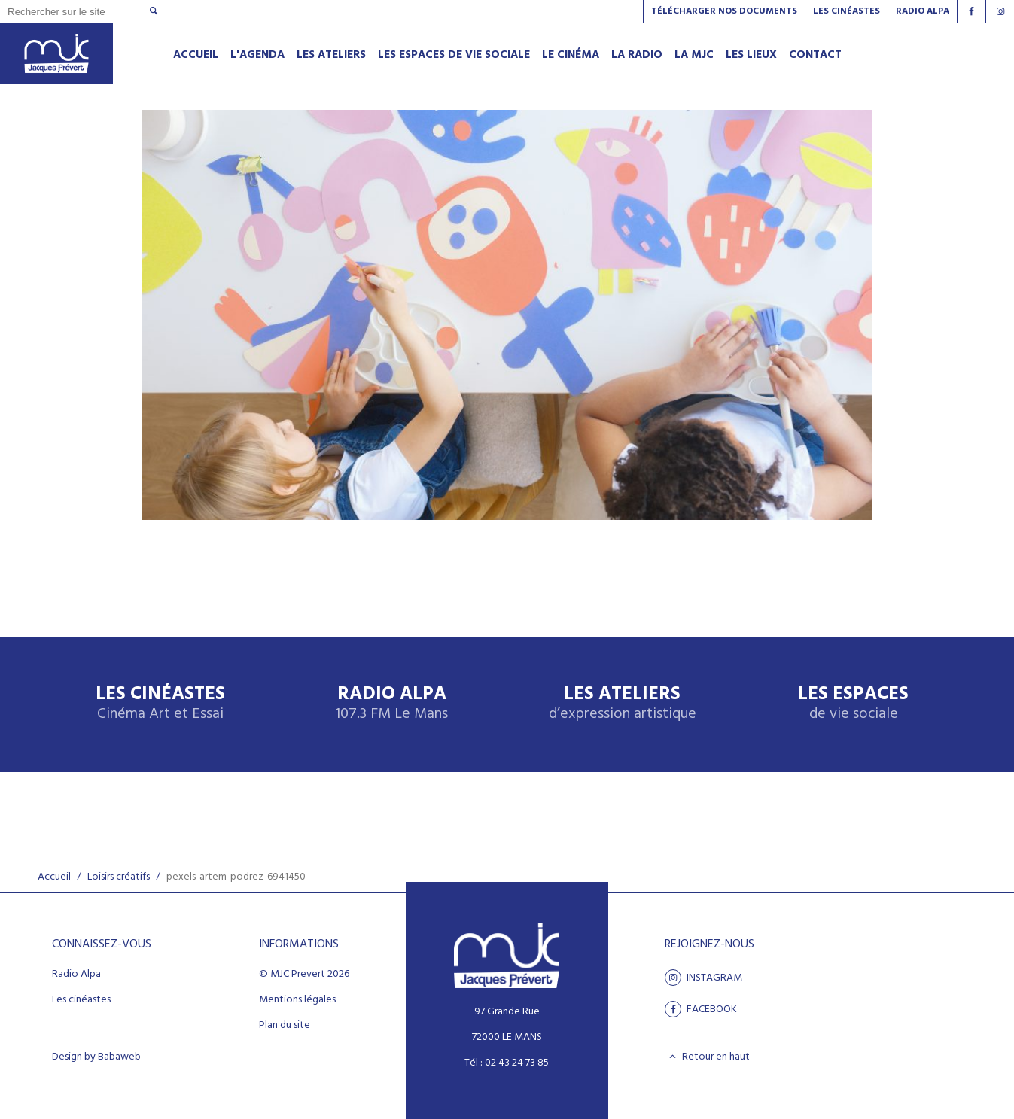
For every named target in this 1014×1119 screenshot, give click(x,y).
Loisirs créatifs (118, 877)
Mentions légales (297, 1000)
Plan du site (284, 1025)
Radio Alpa (391, 704)
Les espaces (853, 704)
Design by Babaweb (96, 1057)
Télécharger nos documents (724, 11)
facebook (701, 1009)
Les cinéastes (81, 1000)
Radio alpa (922, 11)
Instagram (703, 977)
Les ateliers (622, 704)
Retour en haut (707, 1057)
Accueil (54, 877)
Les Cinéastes (846, 11)
